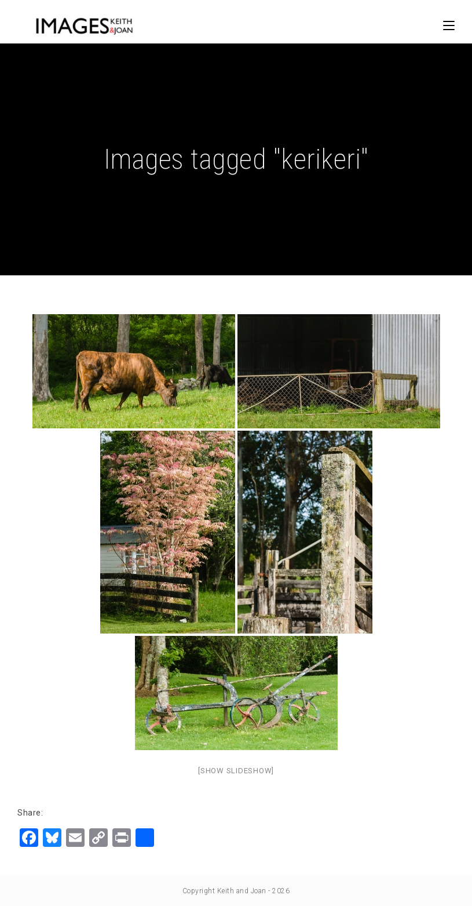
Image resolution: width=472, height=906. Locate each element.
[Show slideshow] (236, 770)
